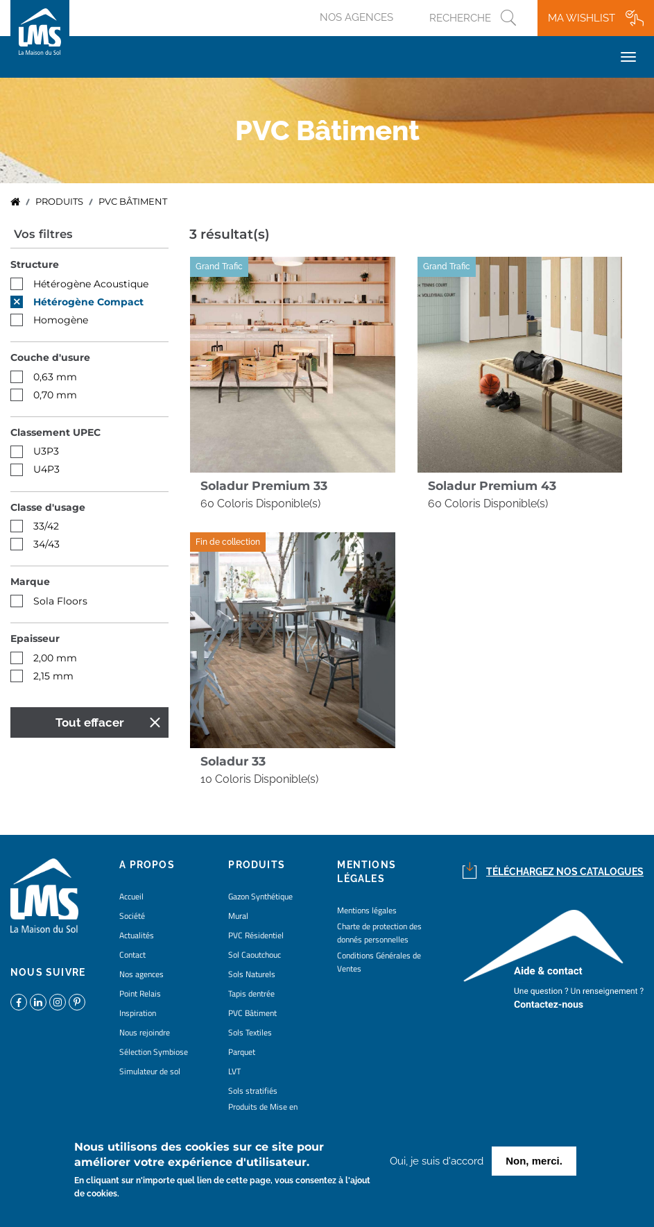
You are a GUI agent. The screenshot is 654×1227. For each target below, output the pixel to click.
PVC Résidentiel (256, 935)
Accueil (15, 202)
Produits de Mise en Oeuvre (263, 1113)
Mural (238, 915)
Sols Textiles (250, 1032)
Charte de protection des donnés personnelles (379, 933)
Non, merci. (534, 1163)
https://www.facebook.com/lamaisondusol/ (18, 1002)
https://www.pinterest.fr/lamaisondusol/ (77, 1002)
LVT (234, 1071)
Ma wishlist (581, 18)
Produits (59, 201)
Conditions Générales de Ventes (379, 962)
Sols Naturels (251, 974)
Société (132, 915)
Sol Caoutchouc (254, 954)
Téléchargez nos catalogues (565, 871)
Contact (132, 954)
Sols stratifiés (252, 1090)
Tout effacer (89, 722)
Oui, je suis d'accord (436, 1163)
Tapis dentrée (251, 993)
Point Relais (140, 993)
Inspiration (137, 1012)
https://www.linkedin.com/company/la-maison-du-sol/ (38, 1002)
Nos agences (356, 17)
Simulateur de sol (149, 1071)
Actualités (136, 935)
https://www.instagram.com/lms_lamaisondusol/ (57, 1002)
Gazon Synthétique (260, 896)
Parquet (241, 1051)
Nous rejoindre (144, 1032)
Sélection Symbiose (153, 1051)
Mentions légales (367, 910)
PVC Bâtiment (252, 1012)
